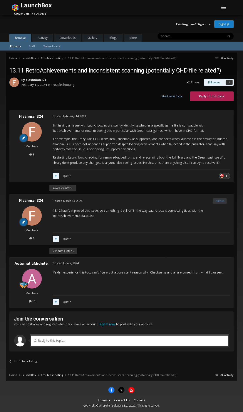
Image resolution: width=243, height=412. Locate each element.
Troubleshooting (62, 85)
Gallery (92, 37)
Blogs (113, 37)
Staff (32, 46)
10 (32, 301)
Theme (104, 400)
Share (193, 82)
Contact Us (122, 400)
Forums (15, 46)
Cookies (139, 400)
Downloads (68, 37)
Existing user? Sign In (193, 24)
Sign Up (224, 24)
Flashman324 (36, 80)
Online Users (51, 46)
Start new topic (172, 96)
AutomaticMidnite (31, 263)
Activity (43, 37)
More (133, 37)
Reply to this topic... (49, 340)
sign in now (107, 324)
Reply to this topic (212, 96)
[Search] (180, 36)
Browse (20, 38)
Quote (67, 176)
